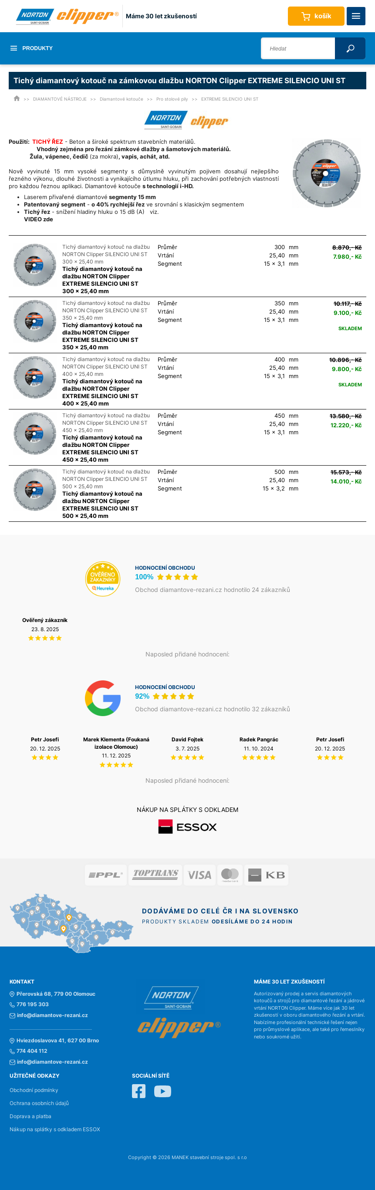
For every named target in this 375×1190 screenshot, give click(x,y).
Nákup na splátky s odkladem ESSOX (55, 1129)
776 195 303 (29, 1004)
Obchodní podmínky (34, 1090)
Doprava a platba (30, 1116)
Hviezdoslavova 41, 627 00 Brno (54, 1041)
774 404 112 (28, 1051)
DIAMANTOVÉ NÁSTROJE (60, 98)
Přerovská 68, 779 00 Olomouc (52, 994)
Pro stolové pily (172, 98)
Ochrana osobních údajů (39, 1103)
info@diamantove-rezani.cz (49, 1015)
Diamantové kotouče (121, 98)
